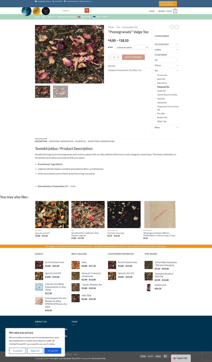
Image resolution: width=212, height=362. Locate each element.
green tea (161, 91)
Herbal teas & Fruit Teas (167, 95)
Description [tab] (41, 141)
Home (111, 27)
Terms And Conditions (66, 17)
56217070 (57, 1)
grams (110, 47)
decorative (162, 83)
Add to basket (133, 57)
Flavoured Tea (130, 27)
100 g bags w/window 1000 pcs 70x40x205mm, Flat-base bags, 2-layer (159, 234)
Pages (105, 16)
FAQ (75, 354)
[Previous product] (177, 27)
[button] (152, 11)
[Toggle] (177, 44)
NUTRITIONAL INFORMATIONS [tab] (101, 141)
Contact (68, 354)
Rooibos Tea (162, 117)
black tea (161, 79)
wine (157, 127)
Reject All (35, 351)
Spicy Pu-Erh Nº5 (42, 233)
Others (158, 65)
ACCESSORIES (162, 44)
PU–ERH (161, 113)
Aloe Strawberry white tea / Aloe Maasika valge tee (85, 234)
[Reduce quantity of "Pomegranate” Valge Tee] (109, 57)
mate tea (161, 98)
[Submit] (87, 10)
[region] (35, 342)
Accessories (162, 75)
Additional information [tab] (61, 141)
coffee (158, 49)
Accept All (52, 351)
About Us (51, 17)
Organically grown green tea (168, 108)
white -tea (137, 70)
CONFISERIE (161, 54)
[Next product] (172, 27)
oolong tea (162, 102)
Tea (118, 27)
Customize (17, 351)
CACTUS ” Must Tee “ (116, 233)
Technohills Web (99, 358)
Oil (156, 60)
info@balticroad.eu (43, 1)
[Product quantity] (114, 57)
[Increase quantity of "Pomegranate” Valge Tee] (118, 57)
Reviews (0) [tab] (80, 141)
